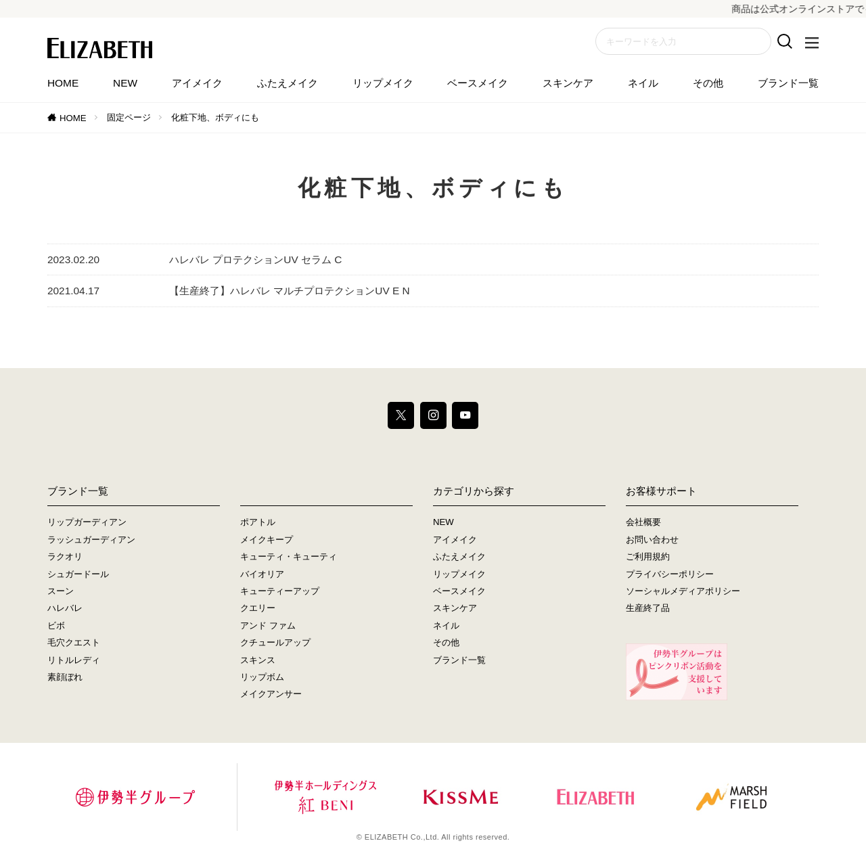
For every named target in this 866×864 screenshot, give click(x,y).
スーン (60, 591)
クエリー (257, 608)
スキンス (257, 660)
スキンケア (568, 83)
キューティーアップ (279, 591)
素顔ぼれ (65, 677)
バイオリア (262, 574)
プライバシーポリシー (670, 574)
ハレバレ (65, 608)
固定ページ (129, 117)
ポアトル (257, 522)
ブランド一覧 (788, 83)
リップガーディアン (87, 522)
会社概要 (643, 522)
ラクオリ (65, 556)
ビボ (56, 625)
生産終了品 (648, 608)
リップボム (262, 677)
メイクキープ (266, 540)
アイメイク (197, 83)
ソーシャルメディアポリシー (683, 591)
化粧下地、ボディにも (215, 117)
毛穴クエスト (73, 642)
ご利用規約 (648, 556)
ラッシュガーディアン (91, 540)
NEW (125, 83)
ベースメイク (477, 83)
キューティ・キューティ (288, 556)
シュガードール (78, 574)
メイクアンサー (271, 694)
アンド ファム (268, 625)
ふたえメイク (287, 83)
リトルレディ (73, 660)
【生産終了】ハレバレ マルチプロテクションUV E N (289, 290)
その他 (708, 83)
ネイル (643, 83)
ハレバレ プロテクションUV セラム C (255, 259)
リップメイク (382, 83)
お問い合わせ (652, 540)
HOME (62, 83)
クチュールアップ (275, 642)
